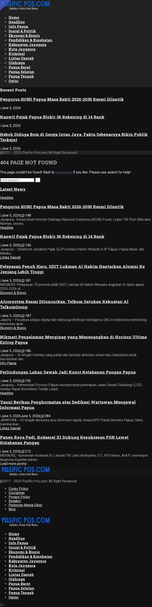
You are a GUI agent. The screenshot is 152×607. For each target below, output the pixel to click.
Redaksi (15, 501)
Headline (17, 22)
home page (63, 172)
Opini (14, 81)
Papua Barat (19, 67)
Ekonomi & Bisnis (24, 35)
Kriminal (17, 53)
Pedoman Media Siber (25, 505)
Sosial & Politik (22, 31)
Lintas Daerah (21, 58)
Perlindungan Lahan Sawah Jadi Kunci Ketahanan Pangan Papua (68, 372)
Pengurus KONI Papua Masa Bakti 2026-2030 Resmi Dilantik (62, 99)
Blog (12, 509)
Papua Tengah (21, 76)
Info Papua (18, 26)
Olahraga (17, 62)
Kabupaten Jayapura (27, 44)
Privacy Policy (19, 497)
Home (14, 17)
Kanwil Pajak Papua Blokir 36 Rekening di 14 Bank (52, 117)
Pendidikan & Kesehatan (30, 40)
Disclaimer (17, 493)
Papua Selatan (21, 71)
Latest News (12, 189)
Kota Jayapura (22, 49)
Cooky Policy (18, 489)
